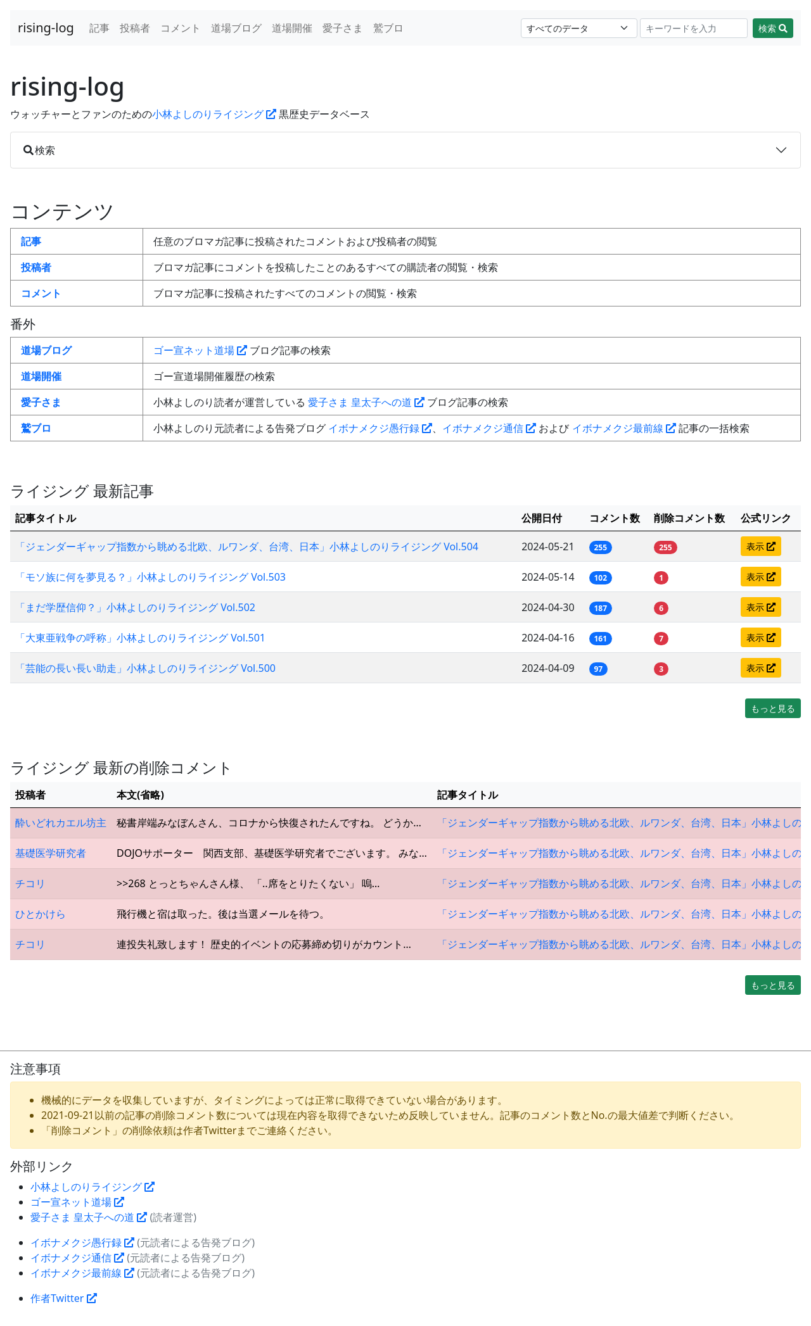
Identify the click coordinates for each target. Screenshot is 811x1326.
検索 (773, 28)
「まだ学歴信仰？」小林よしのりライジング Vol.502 (135, 607)
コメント (180, 28)
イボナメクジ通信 (489, 428)
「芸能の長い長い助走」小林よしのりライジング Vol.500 (145, 668)
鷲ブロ (388, 28)
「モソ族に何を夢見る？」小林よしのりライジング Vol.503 (150, 577)
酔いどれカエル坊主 (60, 823)
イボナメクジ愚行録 (380, 428)
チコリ (30, 883)
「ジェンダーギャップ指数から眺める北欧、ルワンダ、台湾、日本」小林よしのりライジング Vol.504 (246, 546)
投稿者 (135, 28)
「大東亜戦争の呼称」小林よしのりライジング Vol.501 (140, 638)
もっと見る (773, 708)
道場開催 (292, 28)
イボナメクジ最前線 (624, 428)
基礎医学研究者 (50, 853)
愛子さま (342, 28)
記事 (99, 28)
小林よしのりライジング (214, 114)
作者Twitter (63, 1298)
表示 (761, 546)
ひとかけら (40, 914)
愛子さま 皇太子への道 (366, 402)
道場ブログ (236, 28)
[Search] (694, 28)
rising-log (46, 27)
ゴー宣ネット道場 (200, 350)
